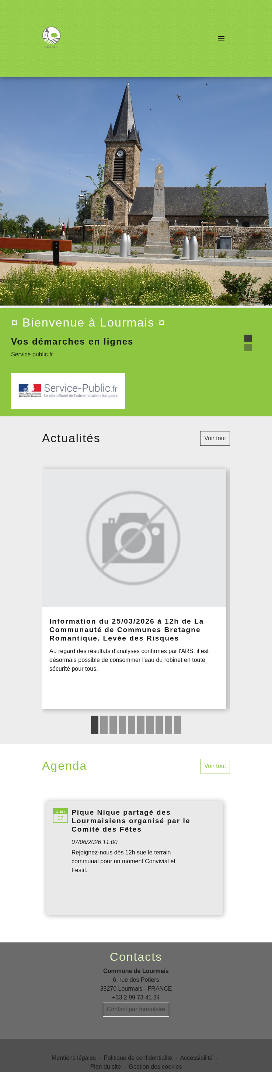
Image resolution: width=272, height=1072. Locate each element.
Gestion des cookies (155, 1067)
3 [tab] (113, 725)
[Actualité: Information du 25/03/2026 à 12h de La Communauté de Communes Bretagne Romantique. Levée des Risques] (134, 589)
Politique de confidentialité (138, 1058)
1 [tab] (94, 725)
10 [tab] (177, 725)
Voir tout (215, 438)
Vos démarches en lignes (72, 341)
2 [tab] (104, 725)
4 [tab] (122, 725)
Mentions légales (74, 1058)
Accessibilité (196, 1058)
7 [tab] (150, 725)
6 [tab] (140, 725)
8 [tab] (159, 725)
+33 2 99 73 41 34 (136, 997)
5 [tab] (131, 725)
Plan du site (105, 1067)
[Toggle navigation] (221, 38)
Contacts (136, 956)
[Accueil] (51, 38)
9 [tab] (168, 725)
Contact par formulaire (136, 1009)
